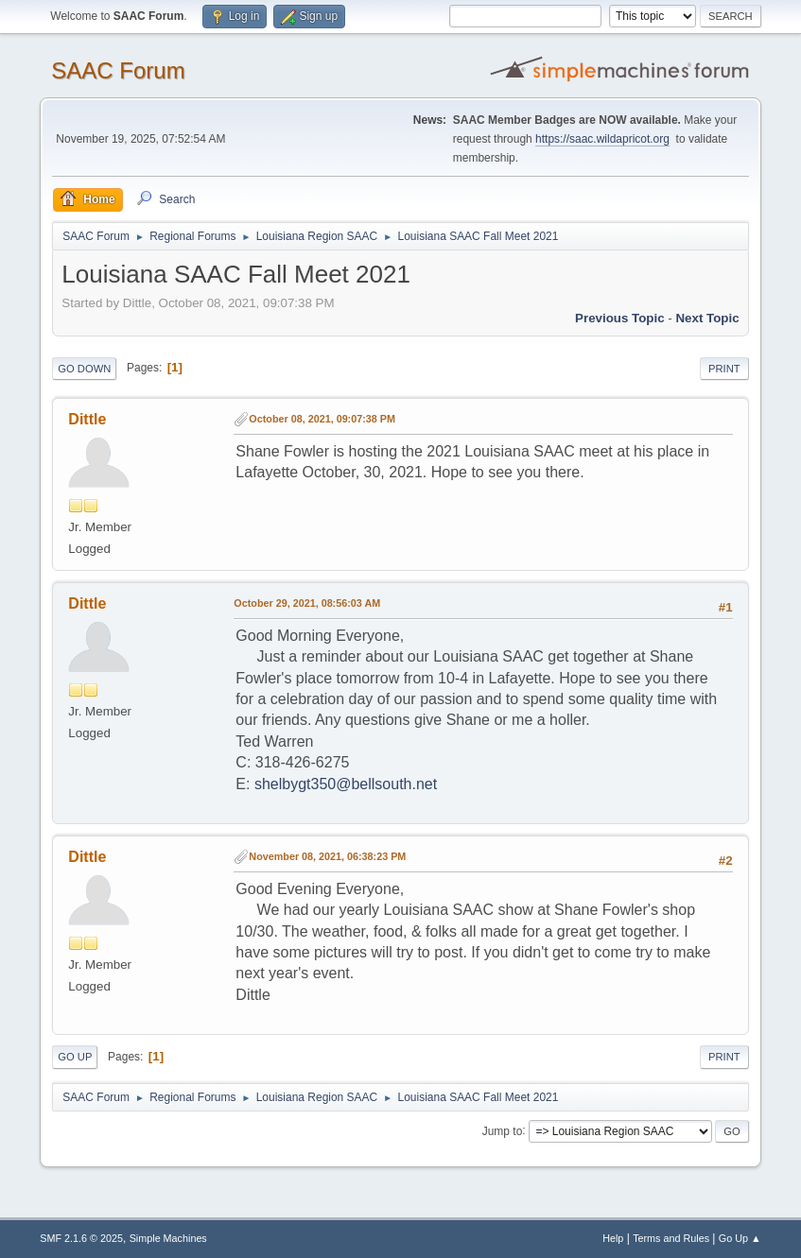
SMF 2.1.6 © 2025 (81, 1238)
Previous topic (620, 318)
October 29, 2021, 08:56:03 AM (307, 603)
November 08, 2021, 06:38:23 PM (327, 856)
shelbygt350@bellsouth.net (345, 784)
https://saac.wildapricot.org (602, 139)
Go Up (75, 1056)
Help (612, 1238)
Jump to (502, 1130)
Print (724, 368)
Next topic (707, 318)
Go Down (84, 368)
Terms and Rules (671, 1238)
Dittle (87, 419)
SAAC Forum (117, 70)
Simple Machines (168, 1238)
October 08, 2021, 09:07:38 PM (322, 418)
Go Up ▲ (740, 1238)
